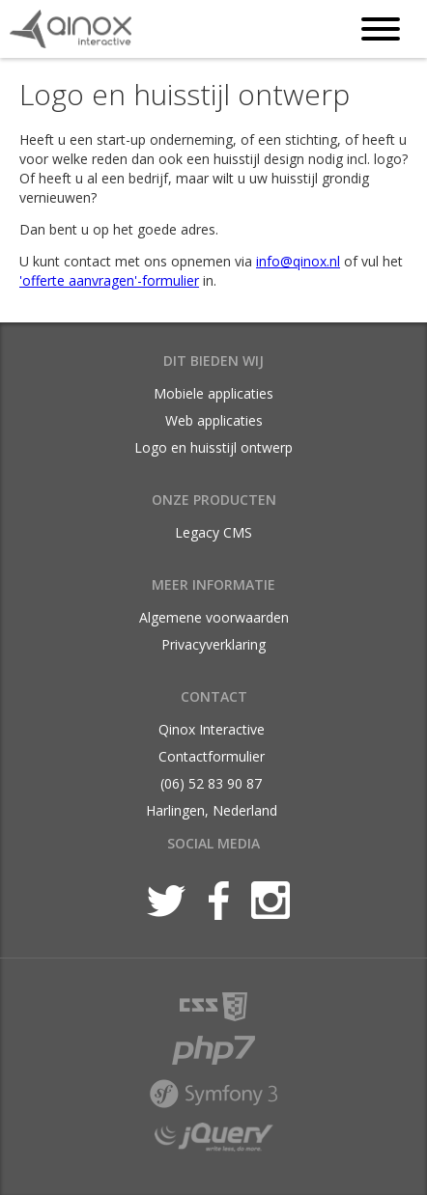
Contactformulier (211, 756)
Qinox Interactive (211, 729)
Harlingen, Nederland (211, 810)
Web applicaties (214, 420)
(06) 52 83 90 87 (211, 783)
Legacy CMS (213, 532)
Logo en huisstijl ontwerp (213, 447)
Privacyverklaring (213, 644)
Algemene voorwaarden (214, 617)
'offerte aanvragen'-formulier (109, 280)
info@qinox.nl (298, 261)
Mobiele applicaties (213, 393)
